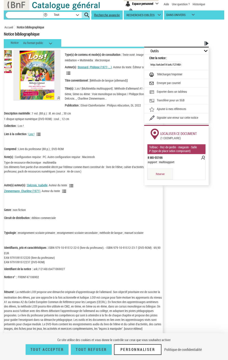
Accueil (8, 27)
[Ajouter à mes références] (167, 109)
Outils (155, 51)
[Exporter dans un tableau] (168, 92)
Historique (199, 4)
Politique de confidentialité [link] (183, 349)
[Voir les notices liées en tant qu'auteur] (69, 73)
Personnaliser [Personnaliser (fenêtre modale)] (137, 349)
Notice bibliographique (30, 27)
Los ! (31, 134)
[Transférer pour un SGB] (167, 100)
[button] (45, 15)
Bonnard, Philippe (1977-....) (95, 67)
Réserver (160, 174)
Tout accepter (47, 349)
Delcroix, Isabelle (37, 185)
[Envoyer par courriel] (165, 83)
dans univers (175, 16)
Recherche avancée (107, 15)
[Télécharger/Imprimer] (165, 74)
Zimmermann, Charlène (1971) (22, 191)
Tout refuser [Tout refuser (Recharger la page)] (91, 349)
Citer (158, 58)
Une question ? (181, 4)
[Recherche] (24, 15)
